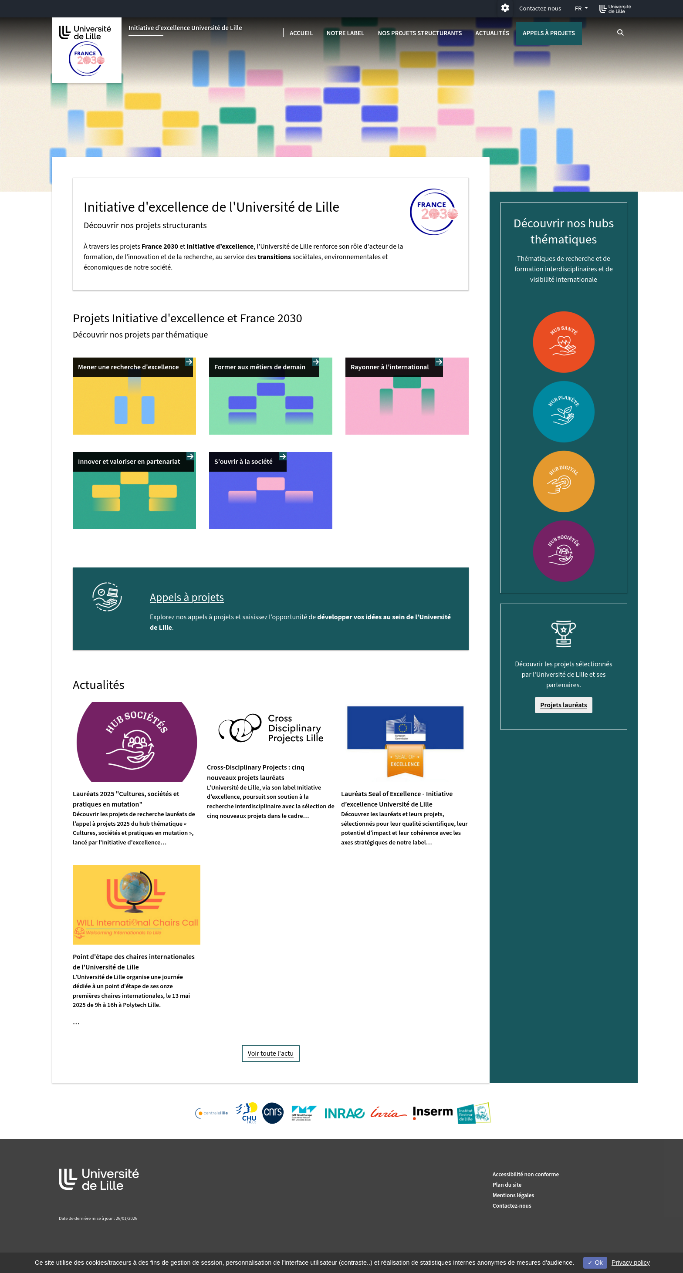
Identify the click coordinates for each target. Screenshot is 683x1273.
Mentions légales (513, 1195)
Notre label (346, 33)
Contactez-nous (540, 8)
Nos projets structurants (420, 33)
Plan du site (507, 1185)
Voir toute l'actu (271, 1053)
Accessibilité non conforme (526, 1174)
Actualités (493, 33)
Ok (595, 1262)
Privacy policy (631, 1262)
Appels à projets (549, 33)
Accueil (301, 33)
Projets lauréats (563, 705)
